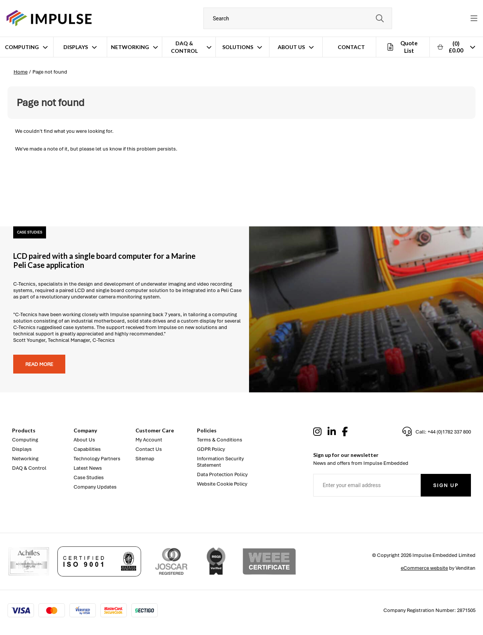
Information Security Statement (220, 461)
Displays (75, 47)
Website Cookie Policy (222, 484)
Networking (130, 47)
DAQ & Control (184, 47)
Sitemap (144, 458)
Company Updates (95, 487)
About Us (291, 47)
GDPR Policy (211, 449)
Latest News (88, 468)
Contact (351, 47)
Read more (39, 364)
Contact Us (148, 449)
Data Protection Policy (222, 474)
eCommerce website (424, 568)
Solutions (237, 47)
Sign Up (445, 485)
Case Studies (89, 477)
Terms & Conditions (219, 440)
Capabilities (87, 449)
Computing (22, 47)
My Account (148, 440)
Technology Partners (97, 458)
